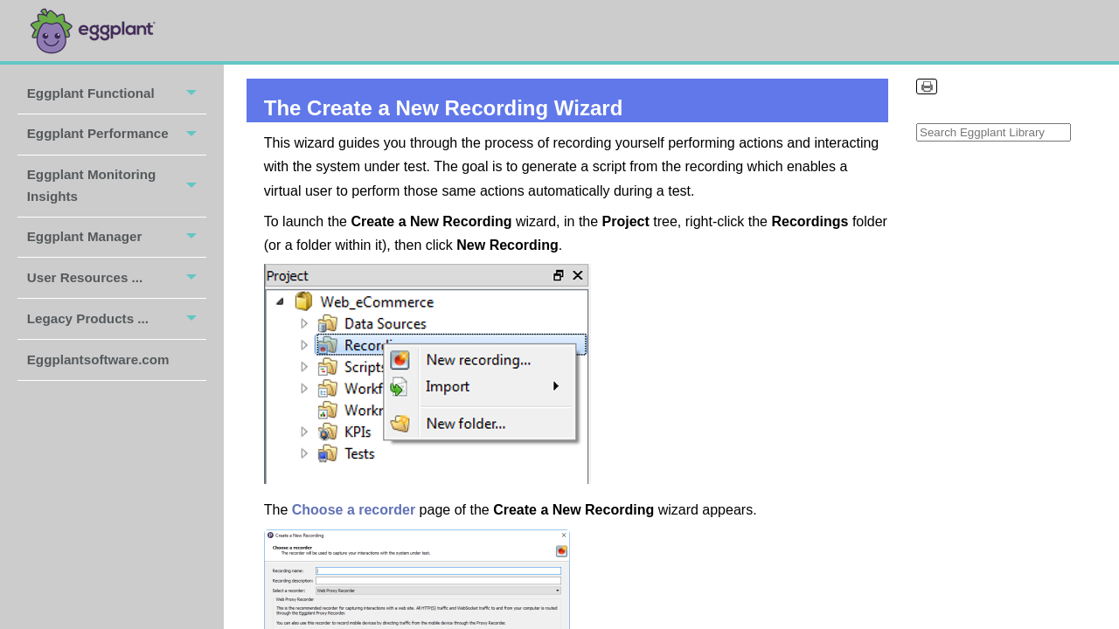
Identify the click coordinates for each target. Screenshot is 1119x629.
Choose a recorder (353, 509)
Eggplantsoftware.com (100, 359)
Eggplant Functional (116, 93)
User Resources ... (116, 278)
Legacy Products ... (116, 319)
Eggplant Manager (116, 238)
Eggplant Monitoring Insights (116, 186)
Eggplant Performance (116, 134)
